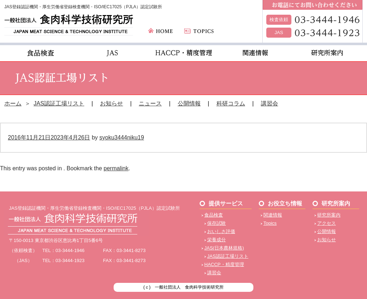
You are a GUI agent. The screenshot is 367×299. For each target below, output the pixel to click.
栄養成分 (216, 239)
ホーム (13, 103)
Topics (270, 223)
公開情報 (189, 103)
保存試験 (216, 223)
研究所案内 (328, 215)
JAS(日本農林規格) (224, 248)
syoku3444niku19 (121, 137)
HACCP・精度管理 (224, 264)
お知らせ (111, 103)
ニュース (150, 103)
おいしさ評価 (221, 231)
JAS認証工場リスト (59, 103)
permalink (116, 168)
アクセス (326, 223)
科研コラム (230, 103)
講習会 (269, 103)
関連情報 (272, 215)
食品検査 (213, 215)
